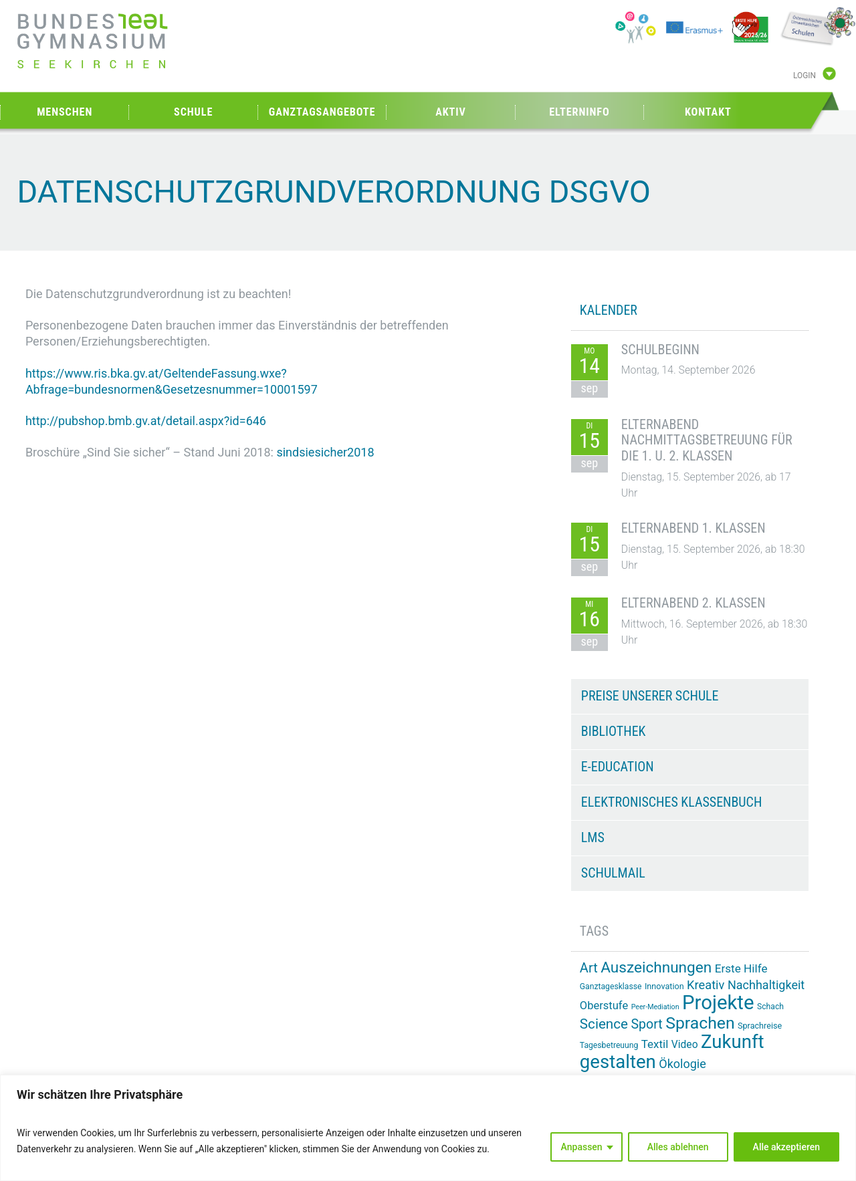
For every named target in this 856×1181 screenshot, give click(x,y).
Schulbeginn (660, 350)
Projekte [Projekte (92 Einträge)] (718, 1002)
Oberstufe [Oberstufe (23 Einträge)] (604, 1005)
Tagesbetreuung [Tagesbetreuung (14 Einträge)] (609, 1045)
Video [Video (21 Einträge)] (684, 1044)
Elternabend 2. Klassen (693, 603)
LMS (593, 837)
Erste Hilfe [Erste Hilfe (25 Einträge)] (741, 968)
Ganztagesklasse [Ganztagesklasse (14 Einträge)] (611, 986)
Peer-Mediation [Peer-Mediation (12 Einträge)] (655, 1007)
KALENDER (608, 310)
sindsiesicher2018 (325, 452)
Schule (193, 112)
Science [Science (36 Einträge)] (604, 1024)
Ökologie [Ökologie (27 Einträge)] (682, 1064)
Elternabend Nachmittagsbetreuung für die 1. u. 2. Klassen (706, 440)
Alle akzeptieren (786, 1147)
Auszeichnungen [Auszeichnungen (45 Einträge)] (656, 967)
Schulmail (613, 873)
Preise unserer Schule (650, 696)
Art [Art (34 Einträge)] (589, 968)
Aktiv (450, 112)
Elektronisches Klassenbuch (671, 802)
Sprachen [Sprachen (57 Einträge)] (699, 1023)
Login (804, 75)
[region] (428, 1128)
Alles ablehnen (678, 1147)
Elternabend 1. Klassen (693, 528)
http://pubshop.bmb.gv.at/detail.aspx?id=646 (145, 421)
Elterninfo (579, 112)
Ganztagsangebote (322, 112)
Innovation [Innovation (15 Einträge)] (664, 986)
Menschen (64, 112)
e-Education (617, 767)
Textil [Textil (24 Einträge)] (655, 1044)
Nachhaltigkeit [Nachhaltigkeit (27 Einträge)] (766, 985)
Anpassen (582, 1147)
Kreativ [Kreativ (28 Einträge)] (705, 985)
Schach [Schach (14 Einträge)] (770, 1006)
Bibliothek (613, 731)
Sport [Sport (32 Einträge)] (646, 1024)
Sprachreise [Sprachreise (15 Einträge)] (760, 1026)
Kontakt (708, 112)
